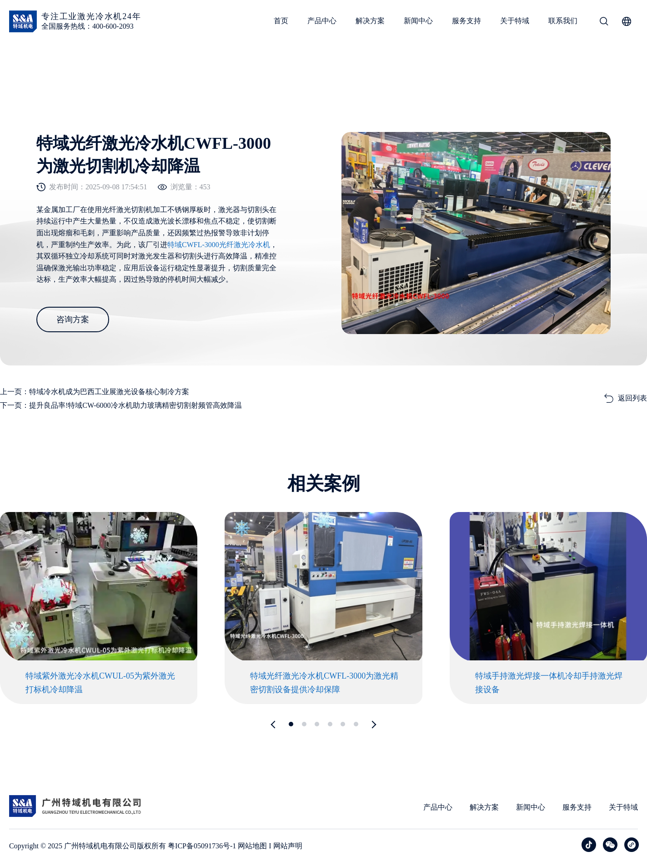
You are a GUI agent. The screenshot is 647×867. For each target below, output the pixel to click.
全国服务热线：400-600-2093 (87, 26)
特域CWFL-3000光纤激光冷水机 (218, 244)
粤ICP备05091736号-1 (202, 846)
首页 (281, 21)
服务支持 (466, 21)
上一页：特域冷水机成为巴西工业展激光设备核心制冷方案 (94, 391)
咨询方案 (72, 319)
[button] (274, 725)
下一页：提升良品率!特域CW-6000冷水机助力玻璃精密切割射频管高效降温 (121, 405)
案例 (29, 65)
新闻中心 (418, 21)
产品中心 (321, 21)
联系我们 (562, 21)
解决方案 (370, 21)
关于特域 (514, 21)
